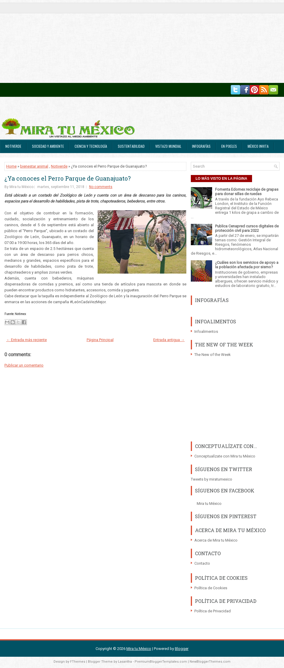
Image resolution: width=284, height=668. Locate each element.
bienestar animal (34, 166)
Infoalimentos (206, 331)
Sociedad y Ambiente (48, 146)
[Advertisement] (116, 41)
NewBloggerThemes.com (210, 662)
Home (11, 166)
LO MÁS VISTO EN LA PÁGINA (221, 178)
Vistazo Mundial (168, 146)
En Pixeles (229, 146)
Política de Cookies (210, 588)
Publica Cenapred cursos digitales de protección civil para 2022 (247, 228)
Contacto (202, 563)
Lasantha (125, 662)
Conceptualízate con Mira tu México (224, 456)
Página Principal (100, 340)
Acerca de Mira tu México (216, 540)
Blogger (181, 648)
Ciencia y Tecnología (91, 146)
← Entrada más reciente (26, 340)
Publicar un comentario (23, 365)
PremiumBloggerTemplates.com (161, 662)
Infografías (201, 146)
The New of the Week (212, 354)
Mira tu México (209, 503)
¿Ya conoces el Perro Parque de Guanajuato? (67, 178)
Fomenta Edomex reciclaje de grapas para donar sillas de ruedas (246, 191)
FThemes (77, 662)
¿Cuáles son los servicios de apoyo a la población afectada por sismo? (246, 264)
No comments (100, 187)
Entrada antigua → (169, 340)
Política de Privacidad (212, 611)
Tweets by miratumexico (211, 479)
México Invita (258, 146)
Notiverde (13, 146)
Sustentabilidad (131, 146)
